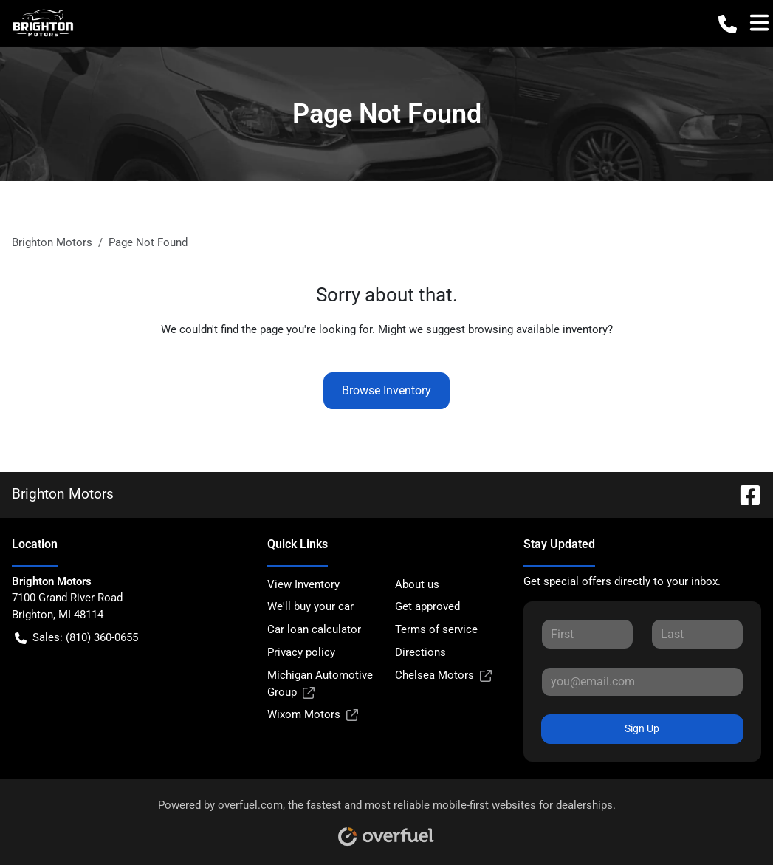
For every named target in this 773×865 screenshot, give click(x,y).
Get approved (427, 606)
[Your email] (642, 682)
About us (417, 584)
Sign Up (642, 728)
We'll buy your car (310, 606)
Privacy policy (301, 652)
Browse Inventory (386, 390)
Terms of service (436, 629)
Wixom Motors (312, 714)
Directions (420, 652)
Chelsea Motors (443, 675)
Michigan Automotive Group (320, 685)
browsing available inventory (538, 329)
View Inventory (303, 584)
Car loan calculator (314, 629)
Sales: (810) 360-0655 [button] (76, 637)
